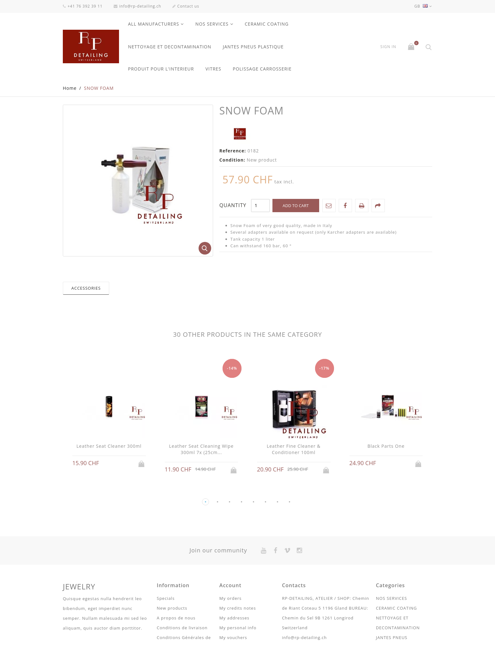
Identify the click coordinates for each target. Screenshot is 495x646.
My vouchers (233, 638)
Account (230, 585)
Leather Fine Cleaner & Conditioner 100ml (294, 449)
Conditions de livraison (182, 628)
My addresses (234, 618)
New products (172, 608)
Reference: (232, 151)
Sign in (388, 46)
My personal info (237, 628)
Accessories (86, 288)
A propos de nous (176, 618)
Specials (166, 598)
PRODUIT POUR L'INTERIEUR (161, 69)
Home (70, 88)
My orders (230, 598)
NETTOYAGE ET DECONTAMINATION (170, 47)
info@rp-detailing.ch (137, 6)
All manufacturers (153, 24)
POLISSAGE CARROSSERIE (262, 69)
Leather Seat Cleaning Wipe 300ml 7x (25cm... (201, 449)
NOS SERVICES (212, 24)
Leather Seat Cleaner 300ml (108, 446)
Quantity (232, 205)
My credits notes (237, 608)
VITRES (213, 69)
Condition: (232, 160)
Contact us (185, 6)
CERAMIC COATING (267, 24)
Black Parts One (386, 446)
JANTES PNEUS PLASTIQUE (253, 47)
